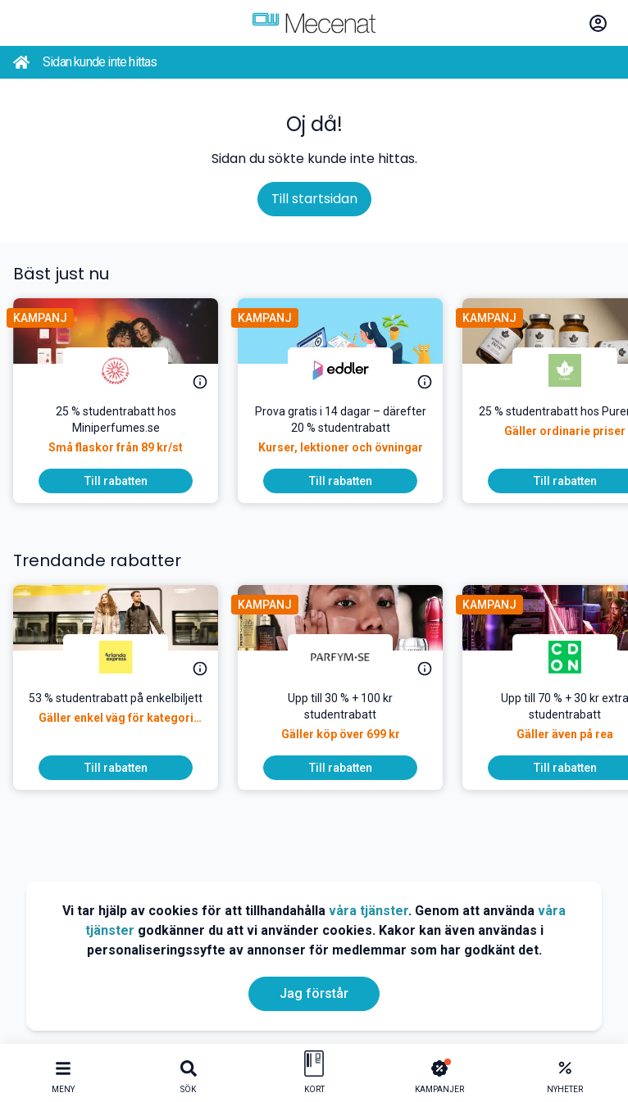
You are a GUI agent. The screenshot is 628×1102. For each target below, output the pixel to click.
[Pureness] (564, 370)
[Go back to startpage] (21, 62)
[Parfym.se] (340, 657)
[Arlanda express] (115, 657)
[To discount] (116, 481)
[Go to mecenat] (314, 23)
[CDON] (564, 657)
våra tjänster (368, 910)
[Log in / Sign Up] (598, 23)
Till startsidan (314, 198)
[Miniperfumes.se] (115, 370)
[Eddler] (340, 370)
